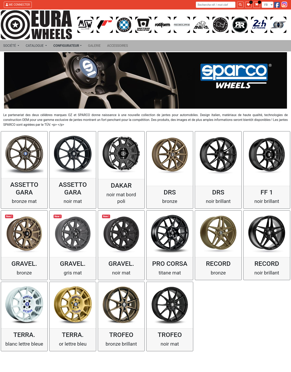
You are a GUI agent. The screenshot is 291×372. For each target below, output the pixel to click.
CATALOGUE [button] (35, 46)
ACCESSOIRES (117, 46)
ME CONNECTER (18, 4)
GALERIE (94, 46)
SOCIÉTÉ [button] (10, 46)
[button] (67, 46)
